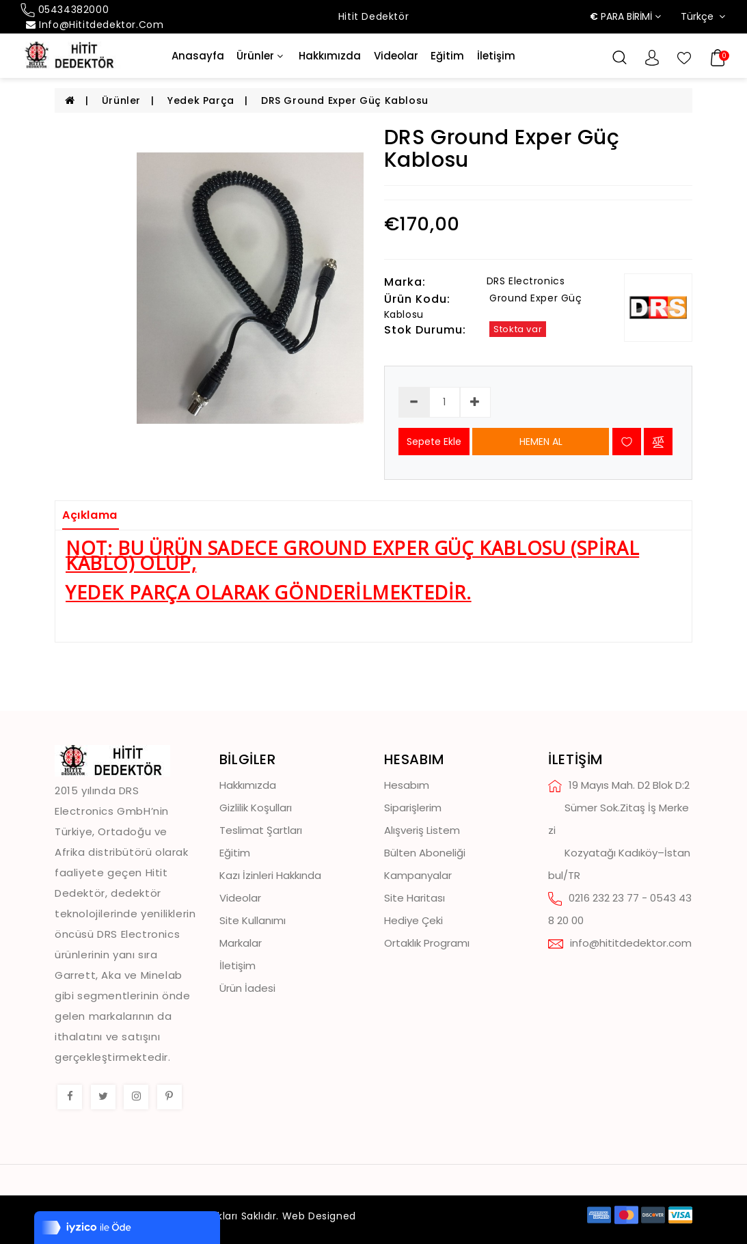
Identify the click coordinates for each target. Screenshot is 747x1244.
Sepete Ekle (434, 441)
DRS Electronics (526, 281)
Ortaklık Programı (427, 943)
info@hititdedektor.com (94, 24)
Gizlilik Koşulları (255, 807)
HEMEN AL (540, 441)
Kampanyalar (418, 875)
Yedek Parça (200, 100)
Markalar (240, 943)
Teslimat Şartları (260, 830)
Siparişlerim (413, 807)
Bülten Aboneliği (424, 853)
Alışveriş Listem (422, 830)
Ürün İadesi (247, 988)
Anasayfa (198, 56)
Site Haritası (414, 898)
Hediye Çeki (413, 920)
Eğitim (447, 56)
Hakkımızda (330, 56)
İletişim (496, 56)
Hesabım (406, 785)
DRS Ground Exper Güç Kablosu (345, 100)
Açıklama (90, 515)
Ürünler (259, 56)
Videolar (396, 56)
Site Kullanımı (252, 920)
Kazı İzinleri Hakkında (270, 875)
